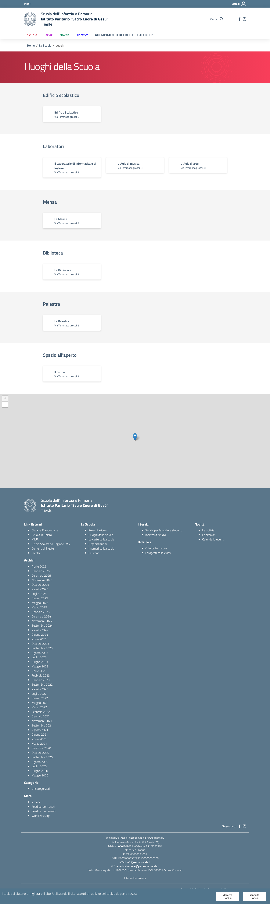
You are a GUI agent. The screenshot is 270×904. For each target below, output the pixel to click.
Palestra (51, 304)
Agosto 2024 (40, 630)
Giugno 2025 (40, 598)
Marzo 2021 (39, 743)
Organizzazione (98, 544)
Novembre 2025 (42, 580)
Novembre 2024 (42, 621)
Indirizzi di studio (155, 535)
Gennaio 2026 (41, 571)
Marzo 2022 (39, 707)
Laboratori (53, 146)
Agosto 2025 (40, 589)
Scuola (32, 34)
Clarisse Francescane (45, 530)
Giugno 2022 (40, 698)
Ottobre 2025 (40, 584)
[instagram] (244, 19)
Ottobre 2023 (40, 643)
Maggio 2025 (40, 602)
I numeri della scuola (101, 548)
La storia (93, 553)
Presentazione (97, 530)
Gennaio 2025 (41, 612)
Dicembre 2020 (41, 748)
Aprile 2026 (39, 566)
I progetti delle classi (158, 552)
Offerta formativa (156, 548)
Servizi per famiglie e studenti (163, 530)
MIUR (35, 539)
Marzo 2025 (39, 607)
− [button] (5, 404)
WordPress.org (41, 815)
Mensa (50, 202)
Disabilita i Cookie (254, 896)
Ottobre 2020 (40, 752)
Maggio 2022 (40, 702)
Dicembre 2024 (41, 616)
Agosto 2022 (40, 689)
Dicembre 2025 (41, 575)
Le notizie (208, 530)
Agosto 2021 (40, 730)
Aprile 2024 (39, 639)
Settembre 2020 (42, 757)
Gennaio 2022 (41, 716)
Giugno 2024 (40, 634)
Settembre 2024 (42, 625)
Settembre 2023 (42, 648)
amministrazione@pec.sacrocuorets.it (138, 866)
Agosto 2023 (40, 652)
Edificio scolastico (61, 95)
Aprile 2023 (39, 671)
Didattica (82, 34)
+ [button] (5, 399)
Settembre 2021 (42, 725)
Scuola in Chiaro (42, 535)
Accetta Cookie (227, 896)
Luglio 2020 (39, 766)
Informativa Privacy (135, 878)
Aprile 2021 (39, 739)
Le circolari (208, 535)
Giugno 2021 (40, 734)
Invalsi (36, 553)
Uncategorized (41, 788)
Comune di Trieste (43, 548)
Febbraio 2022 (41, 711)
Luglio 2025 (39, 593)
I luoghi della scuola (100, 535)
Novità (64, 34)
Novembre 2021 (42, 721)
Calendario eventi (213, 539)
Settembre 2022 (42, 684)
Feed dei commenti (44, 811)
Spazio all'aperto (60, 355)
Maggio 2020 (40, 775)
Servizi (48, 34)
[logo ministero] (30, 19)
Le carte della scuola (101, 539)
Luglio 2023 (39, 657)
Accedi (36, 802)
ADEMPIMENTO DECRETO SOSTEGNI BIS (124, 34)
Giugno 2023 (40, 662)
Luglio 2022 (39, 693)
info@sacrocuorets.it (138, 862)
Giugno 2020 (40, 771)
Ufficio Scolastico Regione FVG (51, 544)
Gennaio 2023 (41, 680)
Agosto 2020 (40, 761)
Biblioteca (53, 252)
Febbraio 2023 (41, 675)
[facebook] (239, 19)
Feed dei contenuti (43, 806)
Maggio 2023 (40, 666)
